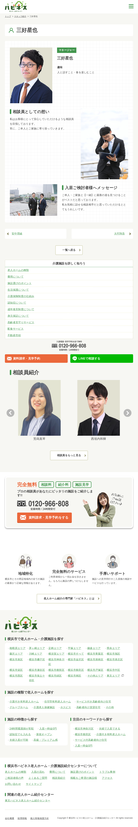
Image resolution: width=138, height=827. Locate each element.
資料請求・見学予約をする (49, 517)
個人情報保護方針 (39, 818)
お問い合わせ (13, 784)
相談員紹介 (59, 778)
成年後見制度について (21, 309)
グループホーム (18, 707)
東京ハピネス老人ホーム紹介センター (27, 800)
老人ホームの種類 (18, 270)
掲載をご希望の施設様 (83, 778)
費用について (16, 276)
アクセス (107, 778)
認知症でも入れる (20, 734)
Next (127, 413)
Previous (10, 413)
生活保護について (18, 289)
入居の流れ (38, 771)
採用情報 (22, 818)
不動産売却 (14, 335)
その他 (110, 707)
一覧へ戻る (69, 250)
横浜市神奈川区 (84, 728)
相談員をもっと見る (69, 455)
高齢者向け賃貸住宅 (88, 707)
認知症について (17, 302)
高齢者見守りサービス (21, 322)
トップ (8, 16)
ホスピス (65, 707)
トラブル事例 (107, 771)
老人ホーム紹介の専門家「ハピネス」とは (69, 598)
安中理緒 (17, 233)
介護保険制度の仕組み (21, 296)
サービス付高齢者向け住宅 (91, 740)
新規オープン (44, 734)
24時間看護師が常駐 (21, 728)
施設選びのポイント (20, 283)
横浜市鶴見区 (83, 734)
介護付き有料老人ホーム (24, 701)
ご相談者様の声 (14, 778)
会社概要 (9, 818)
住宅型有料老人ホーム (57, 701)
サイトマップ (34, 784)
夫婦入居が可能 (18, 740)
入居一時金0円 (48, 728)
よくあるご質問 (37, 778)
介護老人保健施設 (44, 707)
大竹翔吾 (119, 233)
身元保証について (18, 315)
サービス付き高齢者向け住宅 (93, 701)
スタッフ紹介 (20, 16)
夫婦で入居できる (109, 728)
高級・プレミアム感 (46, 740)
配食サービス (16, 328)
